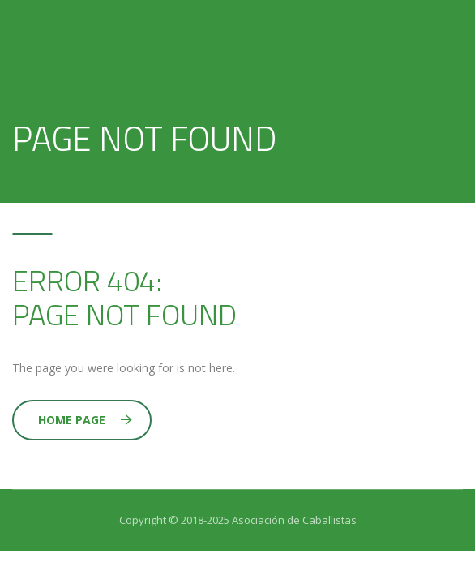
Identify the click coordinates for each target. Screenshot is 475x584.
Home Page (85, 419)
